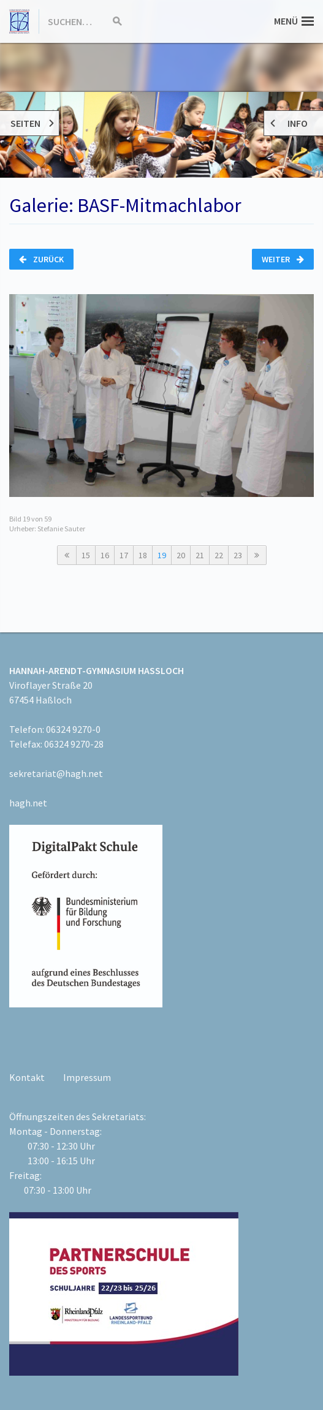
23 (238, 555)
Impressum (87, 1077)
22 (219, 555)
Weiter (283, 259)
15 (86, 555)
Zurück (41, 259)
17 (124, 555)
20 (181, 555)
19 (162, 555)
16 (105, 555)
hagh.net (28, 803)
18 (143, 555)
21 (200, 555)
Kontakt (27, 1077)
